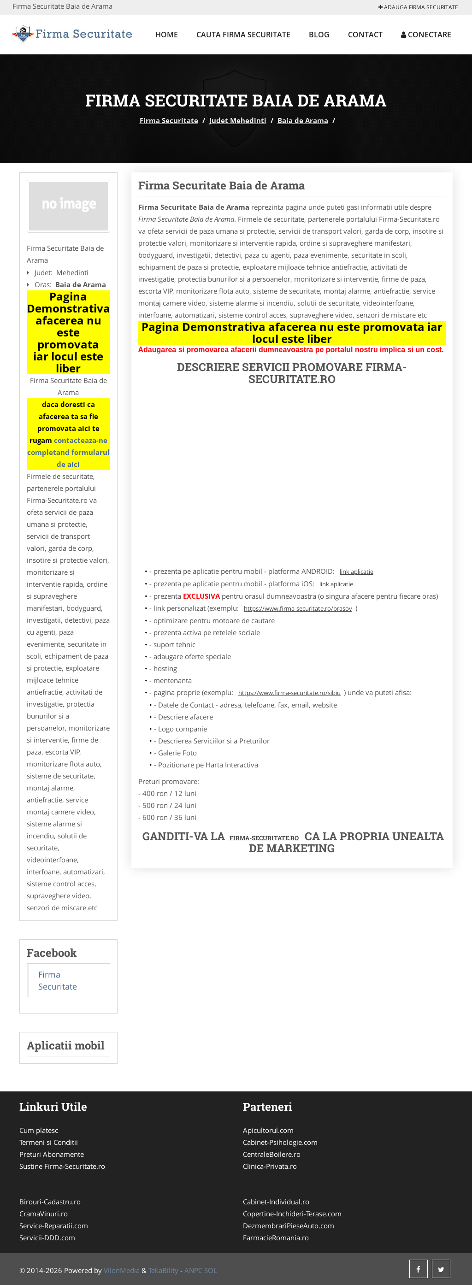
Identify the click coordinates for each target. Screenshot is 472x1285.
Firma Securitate (169, 120)
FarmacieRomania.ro (276, 1237)
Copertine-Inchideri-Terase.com (292, 1213)
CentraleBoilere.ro (272, 1154)
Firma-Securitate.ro (263, 838)
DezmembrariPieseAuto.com (288, 1225)
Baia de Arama (302, 120)
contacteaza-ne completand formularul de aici (68, 452)
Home (166, 34)
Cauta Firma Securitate (243, 34)
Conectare (426, 34)
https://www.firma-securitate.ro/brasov (298, 608)
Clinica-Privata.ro (270, 1166)
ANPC (193, 1270)
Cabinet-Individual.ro (276, 1201)
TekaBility (163, 1270)
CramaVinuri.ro (43, 1213)
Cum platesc (38, 1130)
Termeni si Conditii (48, 1142)
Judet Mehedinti (237, 120)
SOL (210, 1270)
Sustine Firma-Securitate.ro (62, 1166)
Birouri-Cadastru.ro (50, 1201)
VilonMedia (122, 1270)
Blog (319, 34)
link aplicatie (356, 571)
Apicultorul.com (268, 1130)
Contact (365, 34)
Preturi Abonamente (51, 1154)
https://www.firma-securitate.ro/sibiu (289, 693)
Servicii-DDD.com (47, 1237)
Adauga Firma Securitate (418, 7)
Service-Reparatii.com (53, 1225)
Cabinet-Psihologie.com (280, 1142)
